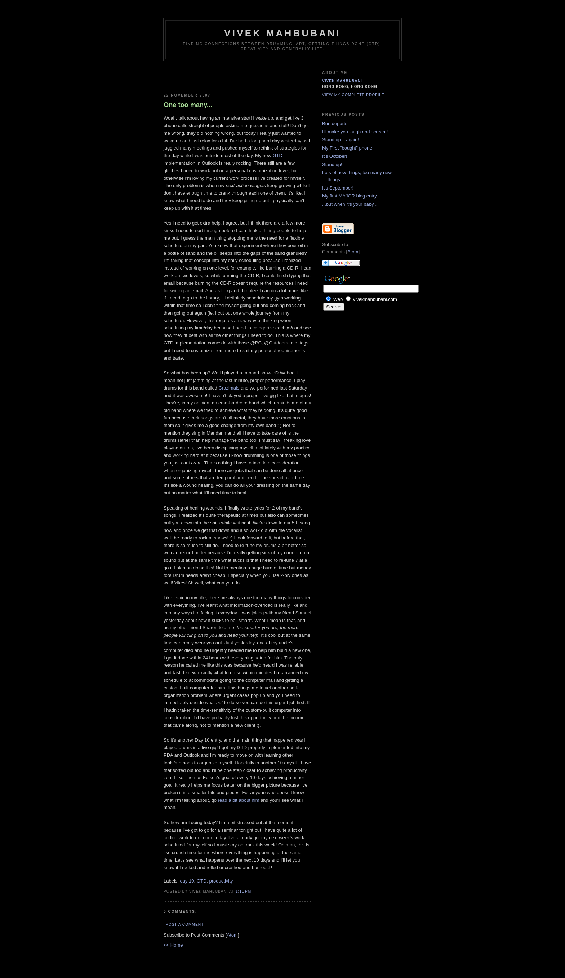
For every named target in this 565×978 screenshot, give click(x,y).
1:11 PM (243, 891)
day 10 (187, 881)
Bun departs (334, 123)
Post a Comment (185, 924)
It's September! (337, 188)
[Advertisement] (206, 75)
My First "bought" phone (347, 148)
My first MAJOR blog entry (349, 196)
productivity (221, 881)
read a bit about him (238, 800)
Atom (232, 935)
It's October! (334, 156)
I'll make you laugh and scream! (355, 131)
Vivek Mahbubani (282, 33)
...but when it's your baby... (349, 204)
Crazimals (228, 388)
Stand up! (332, 164)
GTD (277, 155)
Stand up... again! (340, 139)
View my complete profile (353, 95)
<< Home (173, 945)
